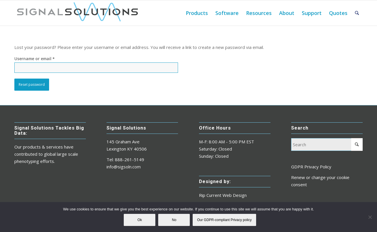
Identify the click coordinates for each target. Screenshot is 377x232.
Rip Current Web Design (223, 195)
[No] (370, 217)
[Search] (357, 13)
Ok (140, 220)
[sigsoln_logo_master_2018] (77, 13)
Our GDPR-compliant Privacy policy (224, 220)
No (174, 220)
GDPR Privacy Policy (311, 167)
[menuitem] (197, 13)
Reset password (32, 84)
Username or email (34, 58)
